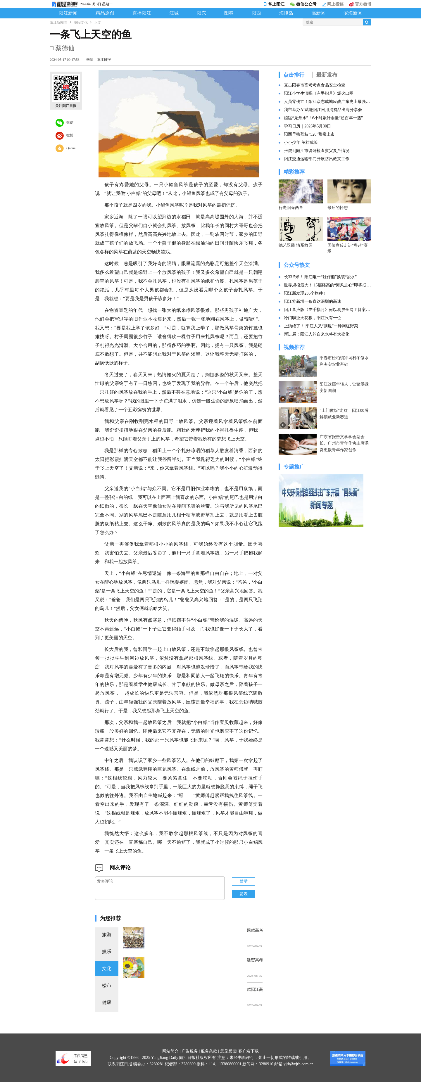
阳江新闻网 (58, 22)
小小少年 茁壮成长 (301, 142)
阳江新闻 (68, 13)
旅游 (106, 934)
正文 (97, 22)
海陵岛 (286, 13)
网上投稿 (333, 4)
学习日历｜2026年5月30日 (307, 126)
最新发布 (326, 75)
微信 (64, 123)
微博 (64, 136)
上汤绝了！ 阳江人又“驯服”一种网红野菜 (321, 326)
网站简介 (170, 1051)
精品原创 (105, 13)
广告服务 (190, 1051)
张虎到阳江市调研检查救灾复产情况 (316, 150)
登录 (243, 881)
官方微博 (360, 4)
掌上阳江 (274, 4)
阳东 (201, 13)
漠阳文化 (81, 22)
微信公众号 (303, 4)
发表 (243, 894)
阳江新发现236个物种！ (305, 293)
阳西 (256, 13)
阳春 (229, 13)
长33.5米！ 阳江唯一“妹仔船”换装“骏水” (320, 277)
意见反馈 (228, 1051)
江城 (174, 13)
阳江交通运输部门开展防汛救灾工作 (316, 159)
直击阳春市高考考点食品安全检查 (314, 85)
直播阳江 (141, 13)
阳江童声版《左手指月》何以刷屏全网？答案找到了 (331, 309)
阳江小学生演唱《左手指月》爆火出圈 (318, 93)
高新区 (318, 13)
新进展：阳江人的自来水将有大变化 (316, 334)
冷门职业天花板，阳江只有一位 (312, 318)
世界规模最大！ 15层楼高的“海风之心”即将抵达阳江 (331, 285)
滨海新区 (353, 13)
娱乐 (106, 951)
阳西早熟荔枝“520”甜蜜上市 (309, 134)
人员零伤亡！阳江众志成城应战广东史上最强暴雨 (327, 101)
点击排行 (293, 75)
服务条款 (209, 1051)
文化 (106, 968)
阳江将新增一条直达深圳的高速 (312, 301)
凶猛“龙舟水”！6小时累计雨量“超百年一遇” (323, 118)
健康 (106, 1002)
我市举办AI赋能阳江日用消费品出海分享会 (323, 110)
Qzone (65, 148)
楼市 (106, 985)
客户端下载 (248, 1051)
